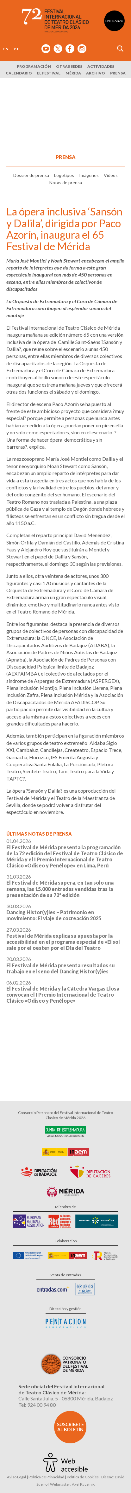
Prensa (118, 73)
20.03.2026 (60, 965)
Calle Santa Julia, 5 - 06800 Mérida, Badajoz (65, 1398)
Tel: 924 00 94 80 (37, 1405)
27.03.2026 (63, 939)
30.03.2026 (53, 912)
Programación (34, 66)
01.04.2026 (64, 853)
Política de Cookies (83, 1477)
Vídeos (111, 175)
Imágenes (89, 175)
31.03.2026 (60, 885)
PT (16, 48)
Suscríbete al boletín (70, 1427)
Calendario (19, 73)
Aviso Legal (16, 1477)
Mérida (73, 73)
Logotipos (64, 175)
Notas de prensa (65, 182)
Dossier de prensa (31, 175)
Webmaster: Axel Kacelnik (72, 1484)
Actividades (100, 66)
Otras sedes (69, 66)
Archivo (95, 73)
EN (6, 48)
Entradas (114, 21)
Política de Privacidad (46, 1477)
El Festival (48, 73)
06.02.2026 (62, 991)
